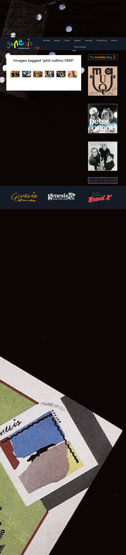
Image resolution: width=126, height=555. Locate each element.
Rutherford (102, 40)
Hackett (88, 40)
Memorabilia (80, 47)
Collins (67, 40)
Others (114, 40)
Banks (57, 40)
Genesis (46, 40)
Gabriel (77, 40)
